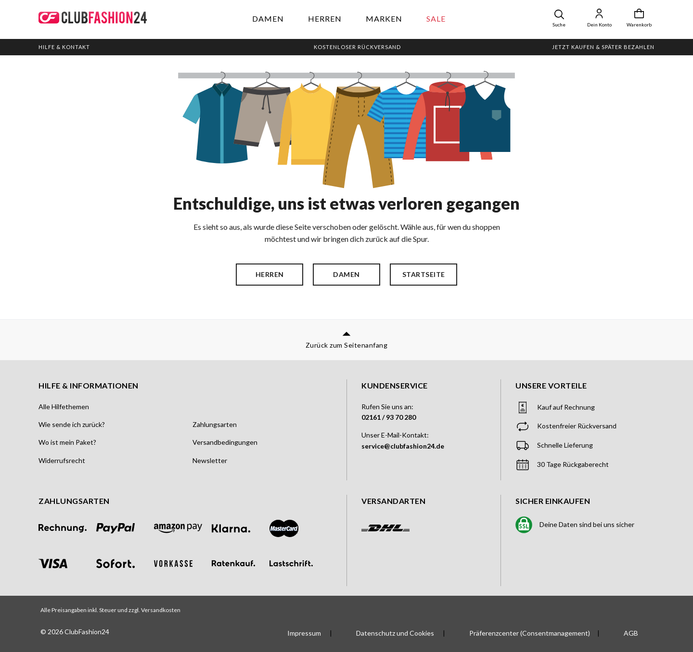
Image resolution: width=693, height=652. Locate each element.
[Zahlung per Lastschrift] (298, 563)
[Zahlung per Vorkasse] (183, 563)
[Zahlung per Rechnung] (67, 528)
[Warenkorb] (639, 18)
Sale (436, 18)
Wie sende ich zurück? (71, 424)
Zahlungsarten (214, 424)
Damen (268, 18)
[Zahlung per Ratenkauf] (241, 563)
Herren (325, 18)
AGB (631, 633)
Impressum (304, 633)
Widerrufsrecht (61, 460)
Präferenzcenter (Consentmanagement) (529, 633)
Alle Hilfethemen (63, 406)
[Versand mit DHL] (385, 529)
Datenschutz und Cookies (396, 633)
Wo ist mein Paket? (67, 442)
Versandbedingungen (224, 442)
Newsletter (209, 460)
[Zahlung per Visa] (67, 564)
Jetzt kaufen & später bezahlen (603, 47)
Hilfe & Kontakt (64, 47)
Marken (384, 18)
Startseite (423, 274)
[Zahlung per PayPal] (125, 528)
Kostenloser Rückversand (357, 47)
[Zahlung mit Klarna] (241, 528)
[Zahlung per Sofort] (125, 564)
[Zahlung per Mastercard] (298, 528)
